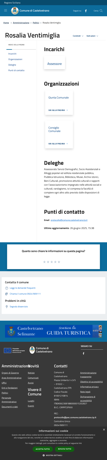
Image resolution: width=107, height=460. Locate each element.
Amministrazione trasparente (88, 374)
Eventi (31, 405)
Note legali (85, 391)
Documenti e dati (10, 406)
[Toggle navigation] (5, 10)
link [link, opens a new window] (80, 443)
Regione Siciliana (12, 2)
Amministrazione (21, 22)
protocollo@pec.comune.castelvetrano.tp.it (75, 417)
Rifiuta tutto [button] (64, 449)
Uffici (4, 382)
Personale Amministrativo (9, 399)
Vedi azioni (93, 36)
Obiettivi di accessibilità (91, 381)
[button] (53, 455)
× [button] (104, 430)
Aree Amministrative (11, 377)
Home (6, 22)
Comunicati (33, 377)
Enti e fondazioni (10, 387)
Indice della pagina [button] (16, 44)
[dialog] (53, 443)
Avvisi (31, 382)
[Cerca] (101, 10)
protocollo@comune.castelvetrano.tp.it (69, 220)
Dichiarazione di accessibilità (87, 398)
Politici (36, 22)
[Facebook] (84, 11)
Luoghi (31, 400)
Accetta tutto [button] (43, 449)
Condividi (78, 36)
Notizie (31, 372)
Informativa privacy (89, 386)
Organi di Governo (10, 372)
